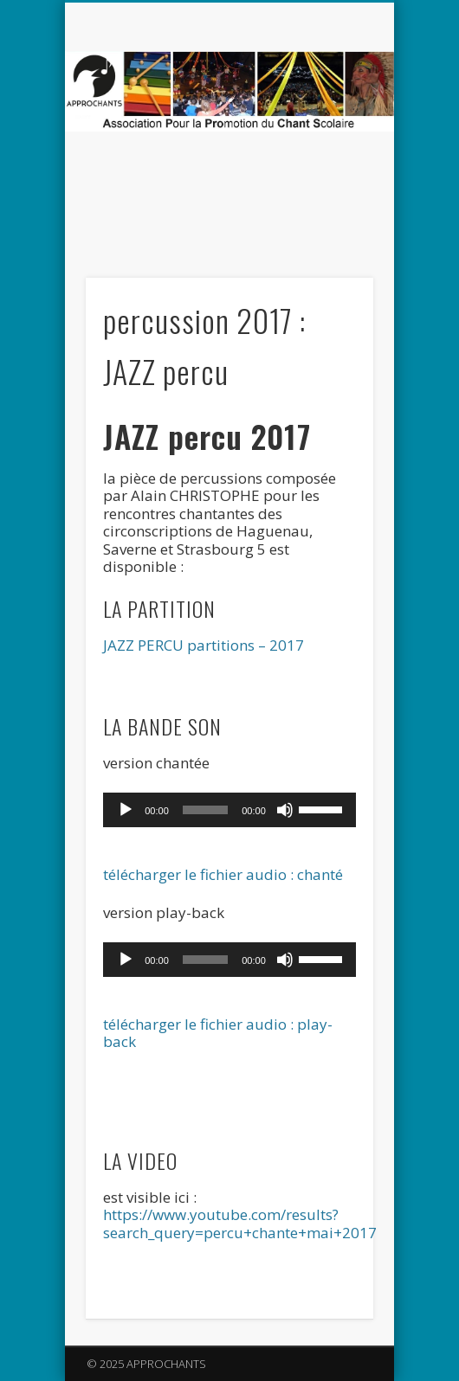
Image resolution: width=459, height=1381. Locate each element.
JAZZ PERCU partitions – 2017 (203, 645)
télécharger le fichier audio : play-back (218, 1032)
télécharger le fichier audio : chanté (223, 874)
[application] (229, 810)
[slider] (205, 810)
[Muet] (285, 810)
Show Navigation (331, 155)
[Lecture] (125, 810)
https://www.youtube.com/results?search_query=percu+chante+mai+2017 (240, 1223)
